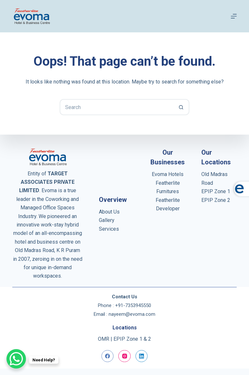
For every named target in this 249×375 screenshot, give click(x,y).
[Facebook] (107, 356)
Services (109, 229)
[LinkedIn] (142, 356)
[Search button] (181, 107)
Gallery (106, 220)
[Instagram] (124, 356)
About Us (109, 212)
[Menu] (234, 16)
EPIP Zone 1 (215, 191)
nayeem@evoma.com (132, 314)
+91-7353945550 (133, 305)
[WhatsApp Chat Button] (16, 359)
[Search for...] (116, 107)
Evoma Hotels (168, 174)
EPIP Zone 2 (215, 200)
